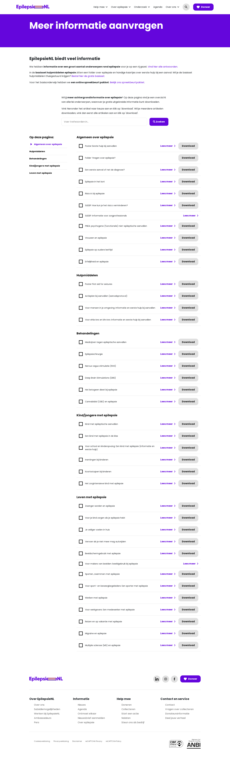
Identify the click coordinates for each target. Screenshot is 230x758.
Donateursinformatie (177, 713)
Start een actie (130, 713)
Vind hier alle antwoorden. (163, 66)
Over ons (171, 7)
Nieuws (82, 704)
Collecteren (128, 709)
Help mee (99, 7)
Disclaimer (77, 741)
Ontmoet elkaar (87, 713)
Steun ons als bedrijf (132, 722)
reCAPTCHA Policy (113, 741)
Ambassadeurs (42, 718)
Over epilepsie (119, 7)
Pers (36, 722)
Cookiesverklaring (42, 741)
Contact (170, 704)
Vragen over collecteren (179, 709)
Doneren (126, 704)
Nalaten (126, 718)
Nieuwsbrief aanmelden (91, 718)
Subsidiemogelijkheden (47, 709)
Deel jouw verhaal (175, 718)
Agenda (157, 7)
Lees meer (166, 146)
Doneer (203, 7)
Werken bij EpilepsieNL (47, 713)
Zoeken (159, 121)
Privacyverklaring (61, 741)
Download (188, 146)
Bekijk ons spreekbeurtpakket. (127, 82)
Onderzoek (140, 7)
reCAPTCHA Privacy (93, 741)
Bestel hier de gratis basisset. (88, 76)
